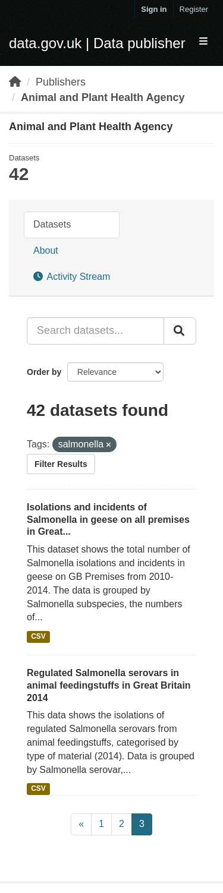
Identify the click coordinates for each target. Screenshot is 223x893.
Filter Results (60, 464)
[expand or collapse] (203, 42)
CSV (38, 636)
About (45, 250)
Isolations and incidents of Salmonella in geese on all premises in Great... (108, 519)
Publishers (61, 82)
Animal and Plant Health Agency (102, 97)
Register (194, 9)
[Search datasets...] (95, 331)
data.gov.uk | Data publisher (97, 43)
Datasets (52, 224)
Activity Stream (71, 277)
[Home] (15, 82)
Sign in (154, 9)
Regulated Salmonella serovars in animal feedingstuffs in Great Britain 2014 (109, 685)
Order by (44, 372)
